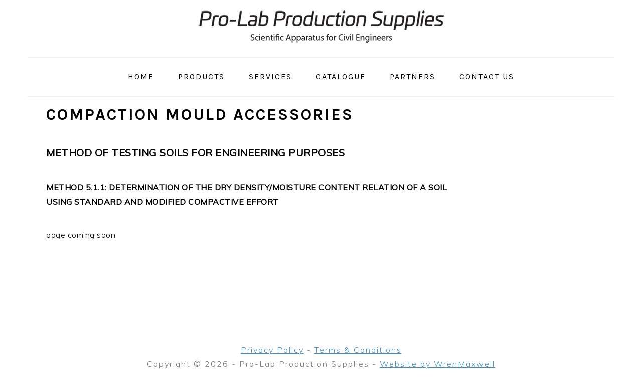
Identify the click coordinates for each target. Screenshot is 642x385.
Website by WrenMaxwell (437, 364)
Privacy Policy (272, 350)
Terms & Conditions (358, 350)
